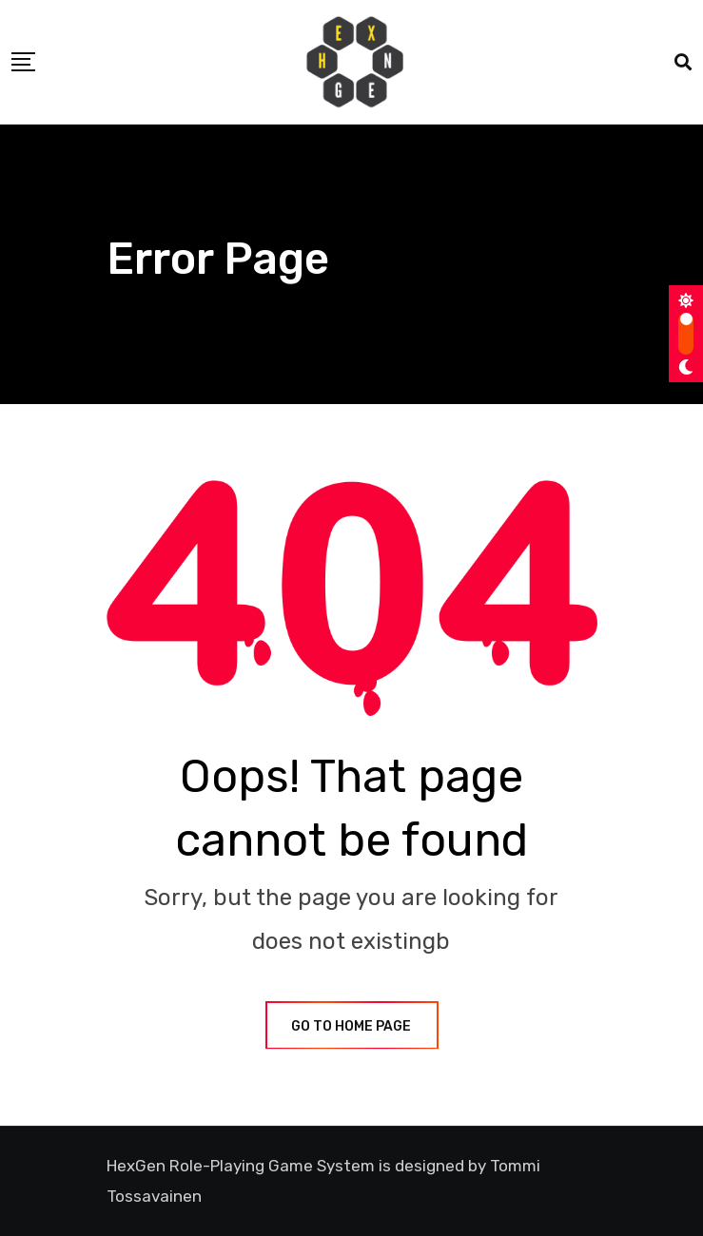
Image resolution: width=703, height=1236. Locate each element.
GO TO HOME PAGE (352, 1026)
